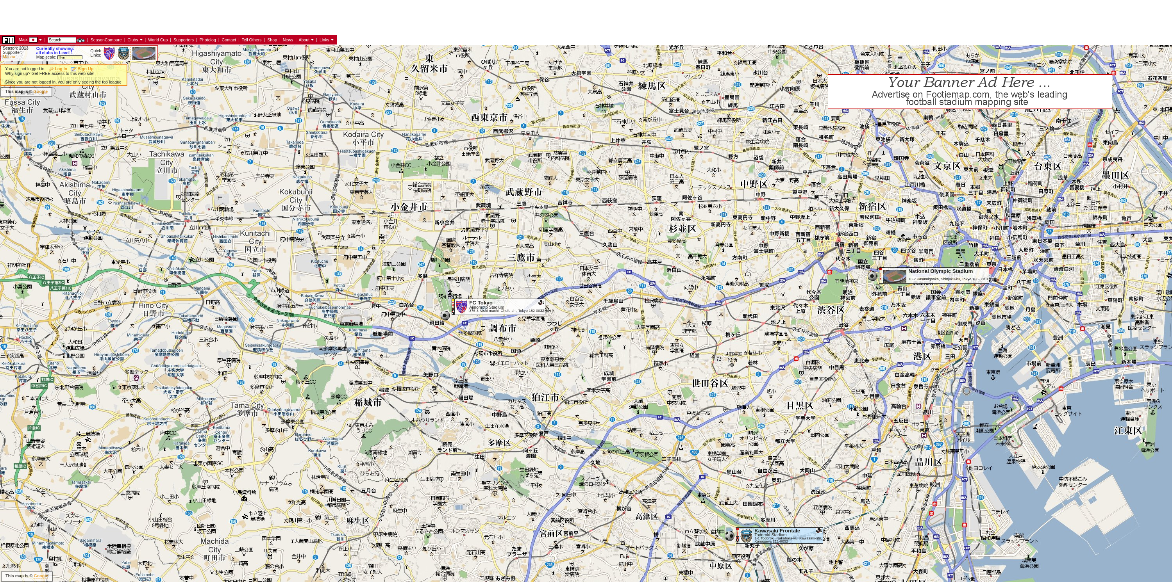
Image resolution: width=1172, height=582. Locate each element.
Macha (9, 56)
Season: (16, 48)
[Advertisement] (142, 91)
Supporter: (12, 52)
